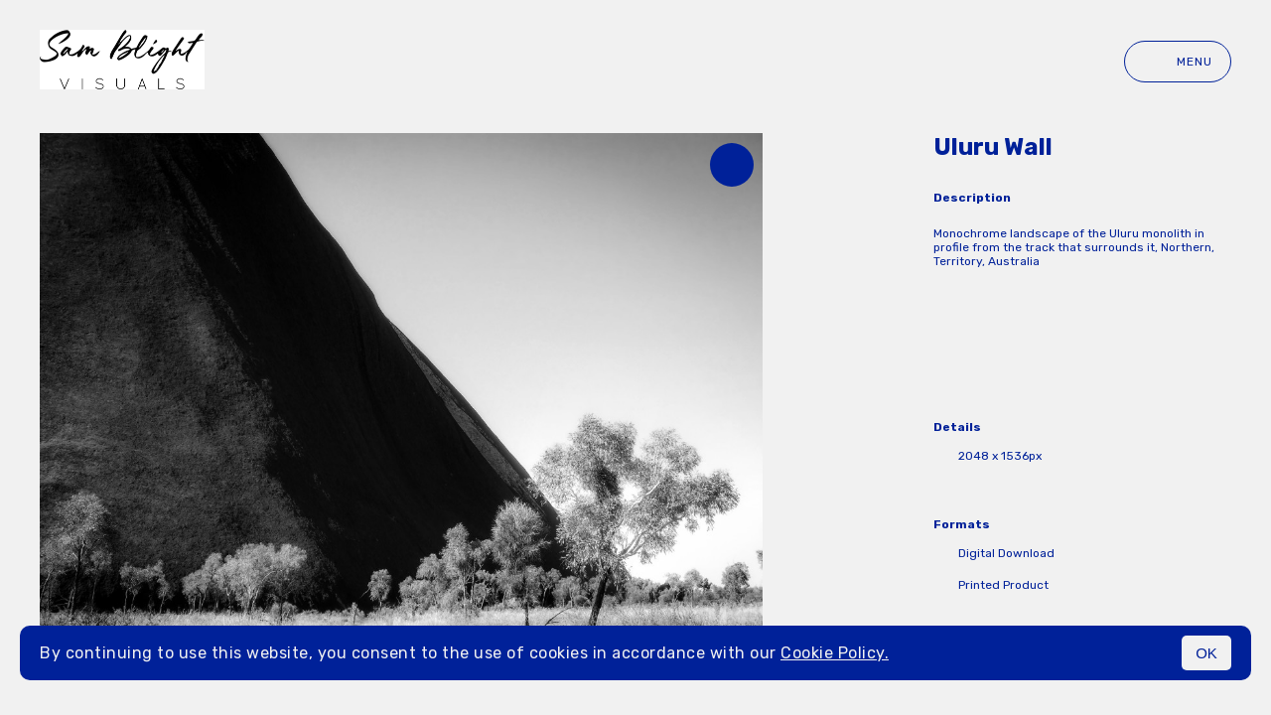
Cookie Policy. (834, 653)
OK (1206, 652)
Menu (1177, 61)
